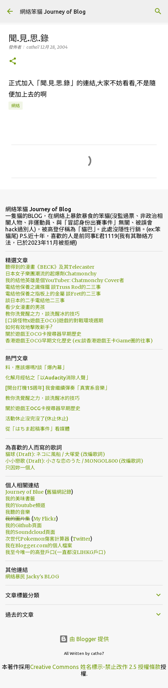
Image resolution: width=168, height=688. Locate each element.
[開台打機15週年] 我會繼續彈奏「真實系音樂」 (57, 388)
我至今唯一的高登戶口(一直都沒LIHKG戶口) (55, 552)
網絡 (15, 105)
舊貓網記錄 (59, 492)
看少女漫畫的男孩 (25, 307)
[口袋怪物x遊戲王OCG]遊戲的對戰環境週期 (54, 320)
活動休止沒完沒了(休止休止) (36, 418)
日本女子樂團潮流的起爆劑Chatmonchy (51, 273)
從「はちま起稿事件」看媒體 (37, 429)
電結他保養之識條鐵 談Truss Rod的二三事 (53, 287)
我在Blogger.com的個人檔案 (38, 545)
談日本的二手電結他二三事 (35, 300)
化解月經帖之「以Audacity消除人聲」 (48, 377)
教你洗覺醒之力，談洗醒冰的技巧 (42, 314)
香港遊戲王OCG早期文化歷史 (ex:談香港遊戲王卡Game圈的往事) (79, 340)
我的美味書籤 (20, 498)
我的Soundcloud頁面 (30, 532)
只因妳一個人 (20, 467)
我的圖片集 (17, 519)
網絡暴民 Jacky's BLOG (32, 576)
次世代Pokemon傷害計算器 (37, 539)
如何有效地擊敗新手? (28, 327)
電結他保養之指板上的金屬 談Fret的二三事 (53, 294)
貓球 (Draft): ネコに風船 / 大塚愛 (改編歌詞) (55, 454)
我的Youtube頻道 (25, 505)
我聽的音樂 (17, 512)
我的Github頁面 (23, 525)
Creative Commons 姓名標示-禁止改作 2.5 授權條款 (95, 667)
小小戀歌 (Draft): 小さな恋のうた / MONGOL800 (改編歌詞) (74, 461)
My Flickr (44, 519)
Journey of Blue (24, 492)
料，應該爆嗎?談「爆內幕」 (36, 367)
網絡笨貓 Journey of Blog (53, 11)
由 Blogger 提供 (84, 639)
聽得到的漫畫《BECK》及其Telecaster (49, 267)
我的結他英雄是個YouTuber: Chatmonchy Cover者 (64, 280)
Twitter (82, 539)
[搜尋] (158, 11)
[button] (12, 61)
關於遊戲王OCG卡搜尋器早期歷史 (43, 334)
